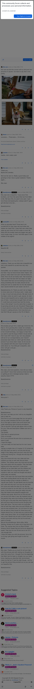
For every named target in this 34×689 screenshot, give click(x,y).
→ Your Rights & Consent (23, 16)
